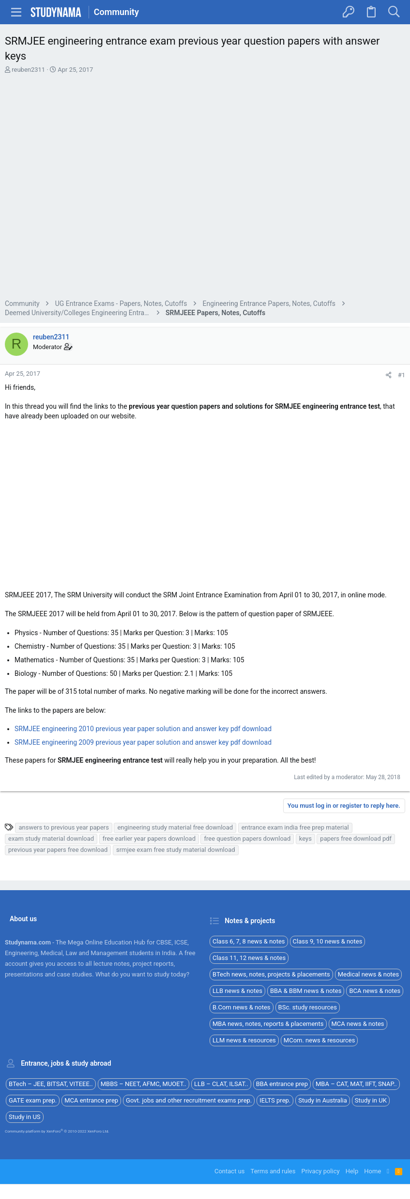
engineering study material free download (175, 827)
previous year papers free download (57, 849)
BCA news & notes (374, 990)
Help (352, 1171)
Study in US (25, 1116)
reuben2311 (28, 69)
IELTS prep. (274, 1100)
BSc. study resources (307, 1007)
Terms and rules (273, 1171)
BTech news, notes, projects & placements (271, 974)
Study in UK (371, 1100)
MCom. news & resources (319, 1040)
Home (372, 1171)
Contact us (229, 1171)
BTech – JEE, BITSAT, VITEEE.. (51, 1083)
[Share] (388, 375)
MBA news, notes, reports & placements (268, 1023)
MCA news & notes (358, 1023)
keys (305, 838)
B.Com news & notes (242, 1007)
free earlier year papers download (149, 838)
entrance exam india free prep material (295, 827)
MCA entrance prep (91, 1100)
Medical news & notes (368, 974)
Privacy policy (320, 1171)
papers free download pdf (356, 838)
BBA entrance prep (282, 1083)
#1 (401, 375)
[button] (16, 12)
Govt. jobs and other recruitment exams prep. (189, 1100)
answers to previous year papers (63, 827)
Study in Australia (322, 1100)
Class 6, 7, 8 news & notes (249, 941)
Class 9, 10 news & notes (328, 941)
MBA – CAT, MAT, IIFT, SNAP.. (356, 1083)
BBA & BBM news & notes (306, 990)
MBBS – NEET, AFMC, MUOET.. (143, 1083)
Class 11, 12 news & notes (249, 957)
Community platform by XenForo (57, 1131)
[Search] (393, 12)
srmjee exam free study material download (175, 849)
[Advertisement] (205, 188)
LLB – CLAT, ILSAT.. (221, 1083)
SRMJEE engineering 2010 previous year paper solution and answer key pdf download (143, 729)
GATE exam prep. (33, 1100)
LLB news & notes (237, 990)
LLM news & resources (244, 1040)
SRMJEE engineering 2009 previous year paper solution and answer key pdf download (143, 742)
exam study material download (51, 838)
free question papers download (247, 838)
